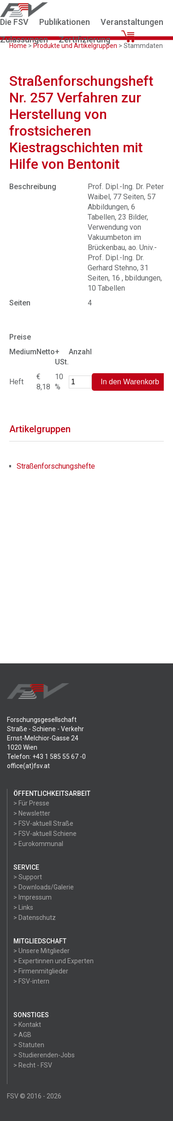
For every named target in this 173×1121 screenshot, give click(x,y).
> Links (23, 907)
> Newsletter (31, 813)
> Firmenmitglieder (40, 971)
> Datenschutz (34, 917)
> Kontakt (27, 1024)
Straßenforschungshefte (56, 466)
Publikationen (64, 22)
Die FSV (14, 22)
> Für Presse (31, 803)
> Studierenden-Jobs (44, 1055)
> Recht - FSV (32, 1065)
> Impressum (32, 897)
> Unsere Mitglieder (41, 950)
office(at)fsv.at (28, 765)
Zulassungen (24, 39)
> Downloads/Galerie (43, 887)
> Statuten (28, 1045)
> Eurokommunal (38, 843)
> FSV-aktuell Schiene (45, 833)
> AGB (22, 1034)
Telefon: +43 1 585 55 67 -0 (46, 756)
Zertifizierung (84, 39)
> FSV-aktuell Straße (43, 823)
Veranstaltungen (132, 22)
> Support (27, 877)
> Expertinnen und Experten (53, 961)
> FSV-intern (31, 981)
